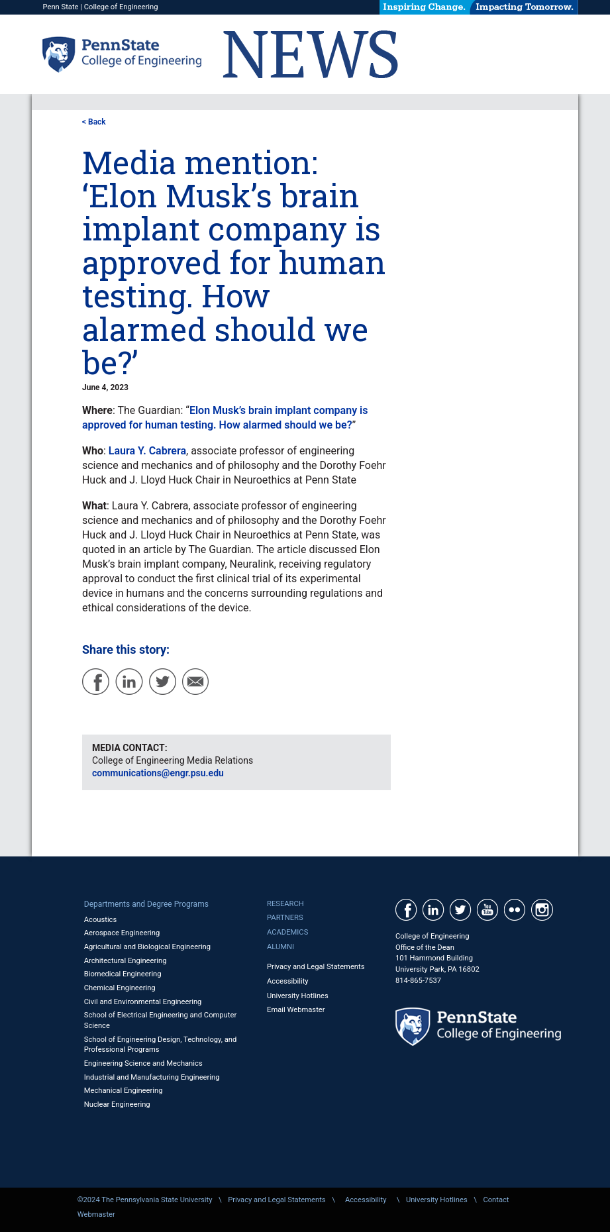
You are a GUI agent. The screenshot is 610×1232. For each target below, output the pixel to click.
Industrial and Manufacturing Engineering (152, 1077)
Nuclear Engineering (117, 1104)
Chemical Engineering (120, 988)
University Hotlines (298, 996)
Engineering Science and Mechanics (143, 1063)
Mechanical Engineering (123, 1090)
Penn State (60, 7)
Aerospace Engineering (122, 933)
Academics (287, 932)
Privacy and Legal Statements (315, 966)
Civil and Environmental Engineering (143, 1002)
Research (285, 903)
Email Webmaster (296, 1009)
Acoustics (100, 919)
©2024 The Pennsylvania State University (145, 1200)
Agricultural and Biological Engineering (147, 947)
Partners (285, 917)
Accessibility (288, 981)
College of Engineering (121, 7)
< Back (94, 122)
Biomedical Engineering (123, 974)
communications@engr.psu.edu (158, 773)
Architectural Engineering (125, 960)
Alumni (280, 947)
